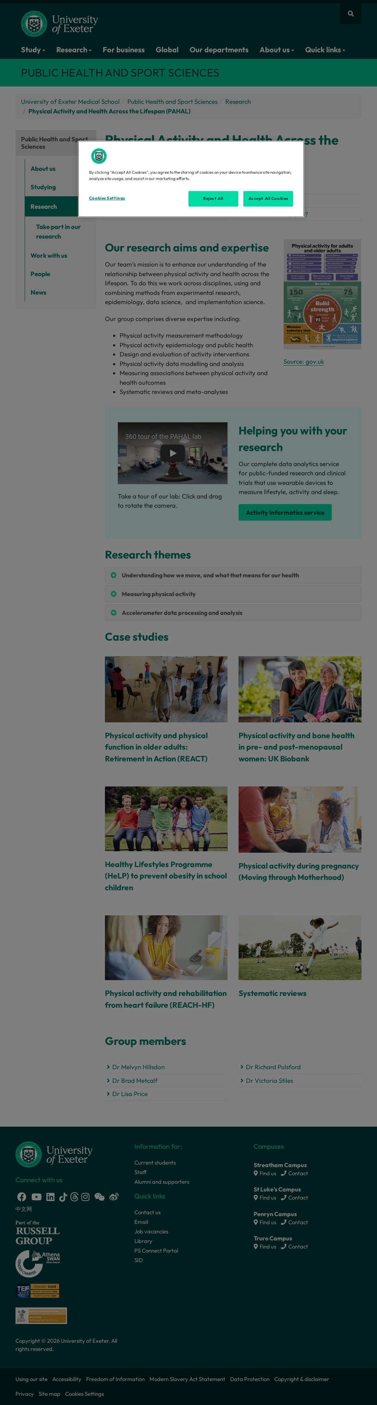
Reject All (213, 198)
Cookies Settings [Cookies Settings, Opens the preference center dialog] (107, 198)
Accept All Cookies (268, 198)
